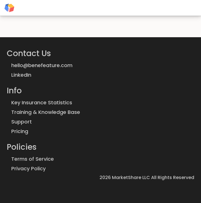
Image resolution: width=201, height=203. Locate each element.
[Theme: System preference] (194, 7)
